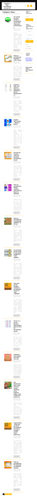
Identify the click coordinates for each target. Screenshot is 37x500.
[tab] (28, 6)
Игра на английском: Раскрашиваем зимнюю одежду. (18, 464)
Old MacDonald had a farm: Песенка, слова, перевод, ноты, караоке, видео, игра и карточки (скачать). (17, 390)
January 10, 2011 (17, 225)
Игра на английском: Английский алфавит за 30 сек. (18, 221)
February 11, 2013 (17, 436)
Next (10, 494)
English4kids (15, 29)
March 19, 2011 (17, 332)
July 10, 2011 (17, 96)
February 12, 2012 (17, 469)
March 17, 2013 (17, 28)
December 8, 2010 (17, 125)
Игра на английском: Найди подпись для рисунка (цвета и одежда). (18, 189)
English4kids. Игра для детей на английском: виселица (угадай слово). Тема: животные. (18, 428)
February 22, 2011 (17, 161)
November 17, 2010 (18, 360)
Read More (17, 50)
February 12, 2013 (17, 398)
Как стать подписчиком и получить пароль (29, 46)
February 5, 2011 (17, 61)
